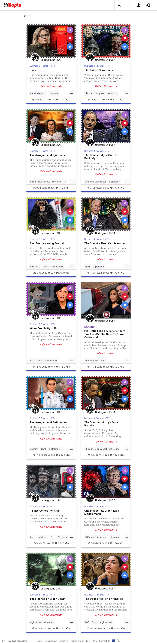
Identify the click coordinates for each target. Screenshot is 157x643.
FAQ (88, 641)
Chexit (34, 70)
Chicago (89, 449)
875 (106, 366)
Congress (53, 93)
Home (40, 641)
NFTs (52, 65)
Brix (32, 266)
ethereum (57, 181)
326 (106, 272)
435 (105, 543)
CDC (38, 266)
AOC (87, 622)
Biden (87, 266)
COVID (46, 266)
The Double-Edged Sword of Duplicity (102, 156)
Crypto (95, 622)
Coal (32, 537)
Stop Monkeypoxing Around (47, 243)
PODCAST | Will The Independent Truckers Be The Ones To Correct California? (105, 334)
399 (105, 187)
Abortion (34, 449)
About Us (63, 641)
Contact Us (104, 641)
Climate (88, 93)
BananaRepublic (38, 93)
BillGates (89, 537)
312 (52, 99)
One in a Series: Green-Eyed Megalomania (101, 512)
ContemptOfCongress (95, 181)
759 (51, 455)
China (33, 181)
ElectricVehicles (59, 537)
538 (105, 99)
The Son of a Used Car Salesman (105, 243)
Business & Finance (39, 65)
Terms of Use (77, 641)
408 (105, 455)
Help (94, 641)
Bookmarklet (51, 641)
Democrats (112, 93)
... (71, 93)
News (87, 327)
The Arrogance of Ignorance (48, 155)
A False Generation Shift (45, 510)
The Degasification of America (103, 598)
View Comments (51, 86)
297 (51, 272)
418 (106, 628)
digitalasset (44, 181)
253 (50, 543)
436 (51, 187)
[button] (119, 5)
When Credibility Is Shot (44, 328)
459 (51, 366)
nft (65, 181)
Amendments (91, 360)
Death (43, 449)
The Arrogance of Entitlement (49, 422)
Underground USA (51, 59)
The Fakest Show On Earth (100, 70)
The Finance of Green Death (47, 598)
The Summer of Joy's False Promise (101, 424)
